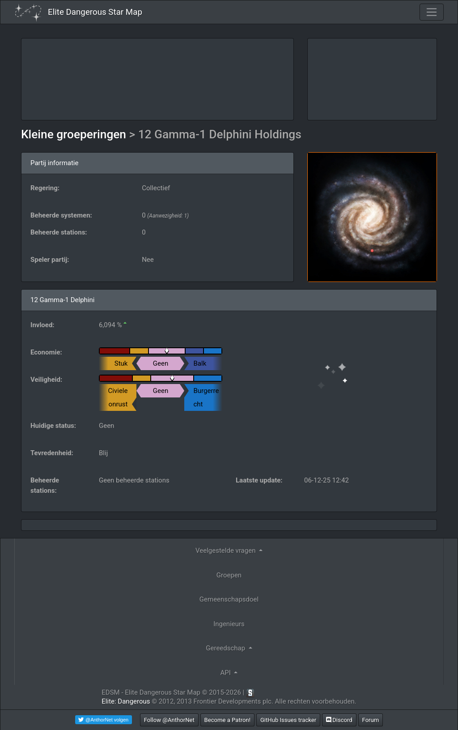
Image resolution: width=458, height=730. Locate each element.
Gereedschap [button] (226, 648)
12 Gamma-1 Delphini (62, 300)
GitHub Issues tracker (288, 720)
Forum (370, 720)
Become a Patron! (227, 720)
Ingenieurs (229, 624)
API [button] (227, 673)
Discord (339, 720)
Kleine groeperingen (75, 134)
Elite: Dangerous (126, 701)
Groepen (229, 575)
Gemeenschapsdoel (229, 599)
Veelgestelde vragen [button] (226, 550)
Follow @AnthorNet (169, 720)
